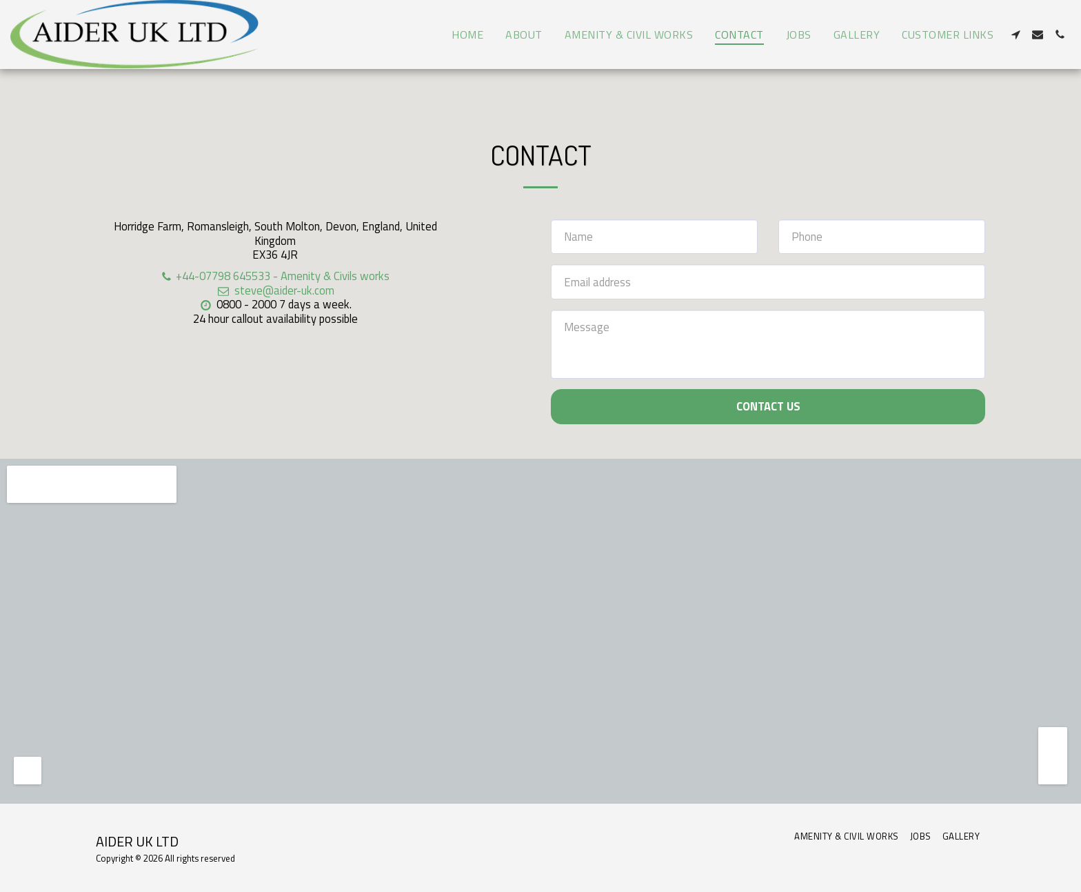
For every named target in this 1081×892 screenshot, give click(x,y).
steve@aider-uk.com (275, 290)
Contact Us (768, 406)
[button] (1015, 34)
